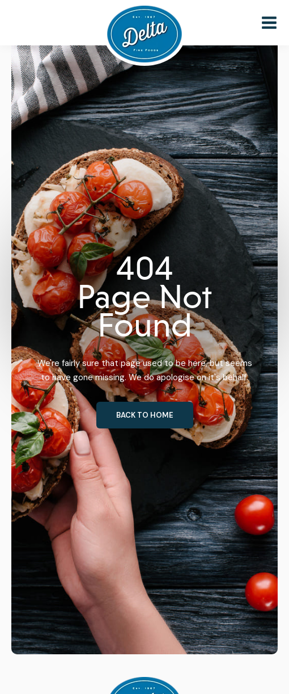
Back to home (144, 415)
